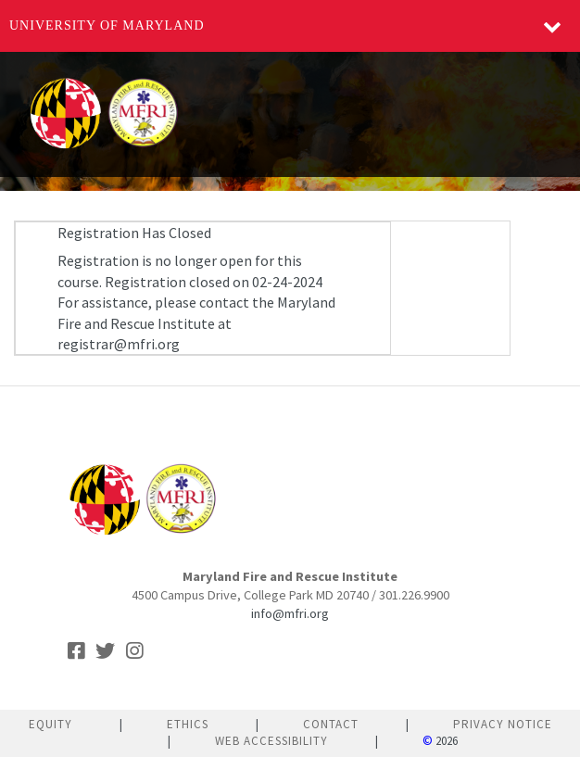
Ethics (187, 724)
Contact (331, 724)
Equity (50, 724)
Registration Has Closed (134, 232)
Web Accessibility (271, 741)
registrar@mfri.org (118, 343)
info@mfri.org (290, 613)
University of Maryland (107, 25)
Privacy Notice (502, 724)
